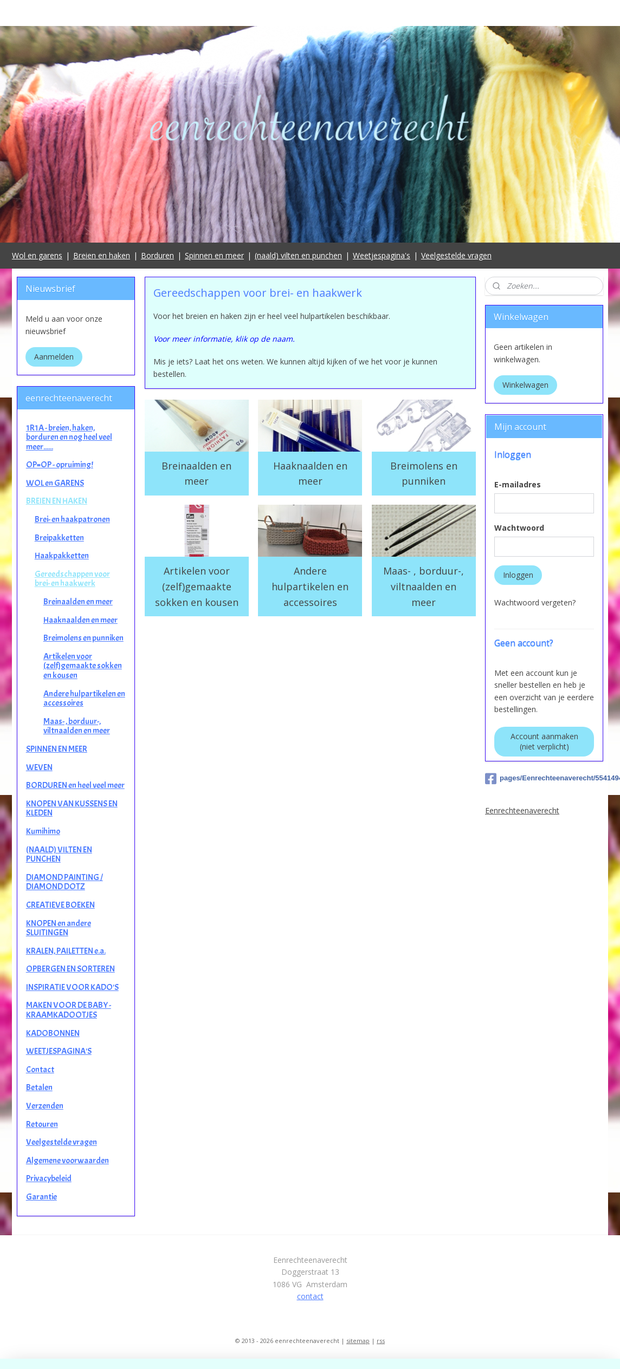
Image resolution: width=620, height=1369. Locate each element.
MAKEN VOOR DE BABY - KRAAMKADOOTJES (68, 1010)
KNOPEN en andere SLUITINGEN (58, 928)
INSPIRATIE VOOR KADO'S (72, 987)
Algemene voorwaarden (67, 1160)
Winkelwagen (525, 385)
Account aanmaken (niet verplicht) (544, 741)
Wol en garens (37, 255)
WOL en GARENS (55, 483)
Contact (40, 1069)
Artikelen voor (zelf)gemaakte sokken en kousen (196, 586)
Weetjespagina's (381, 255)
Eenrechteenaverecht (522, 810)
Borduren (157, 255)
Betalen (39, 1087)
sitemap (358, 1341)
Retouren (42, 1124)
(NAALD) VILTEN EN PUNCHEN (59, 854)
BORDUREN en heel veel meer (75, 785)
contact (310, 1296)
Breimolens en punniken (423, 473)
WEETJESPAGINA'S (59, 1051)
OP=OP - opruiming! (59, 464)
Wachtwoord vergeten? (535, 602)
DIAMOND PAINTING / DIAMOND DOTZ (64, 882)
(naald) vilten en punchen (298, 255)
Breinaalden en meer (196, 473)
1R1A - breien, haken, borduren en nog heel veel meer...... (69, 437)
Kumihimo (43, 831)
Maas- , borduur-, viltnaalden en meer (423, 586)
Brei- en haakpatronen (72, 519)
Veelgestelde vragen (456, 255)
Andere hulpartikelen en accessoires (310, 586)
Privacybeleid (49, 1178)
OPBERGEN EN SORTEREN (70, 968)
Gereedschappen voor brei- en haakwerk (72, 579)
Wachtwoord (519, 528)
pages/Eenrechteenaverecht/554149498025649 (544, 778)
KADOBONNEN (53, 1033)
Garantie (41, 1196)
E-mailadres (517, 484)
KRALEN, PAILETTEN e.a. (66, 951)
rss (381, 1341)
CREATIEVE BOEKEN (60, 904)
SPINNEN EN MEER (56, 749)
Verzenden (44, 1105)
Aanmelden (54, 356)
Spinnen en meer (214, 255)
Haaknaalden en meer (310, 473)
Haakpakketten (62, 555)
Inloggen (518, 575)
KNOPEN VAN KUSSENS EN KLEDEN (72, 808)
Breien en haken (101, 255)
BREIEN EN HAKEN (56, 501)
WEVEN (39, 767)
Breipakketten (59, 537)
